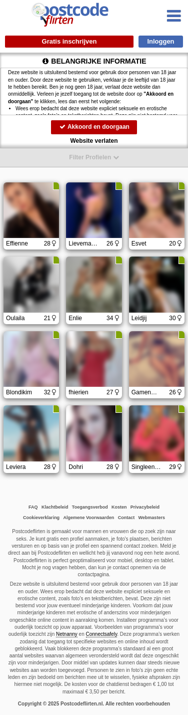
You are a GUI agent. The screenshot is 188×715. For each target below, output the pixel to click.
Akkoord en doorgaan (94, 126)
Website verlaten (94, 140)
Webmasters (151, 517)
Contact (126, 517)
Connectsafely (102, 634)
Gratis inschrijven (69, 41)
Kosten (119, 507)
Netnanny (67, 634)
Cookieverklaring (41, 517)
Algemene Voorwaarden (88, 517)
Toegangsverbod (90, 507)
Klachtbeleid (55, 507)
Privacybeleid (145, 507)
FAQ (33, 507)
